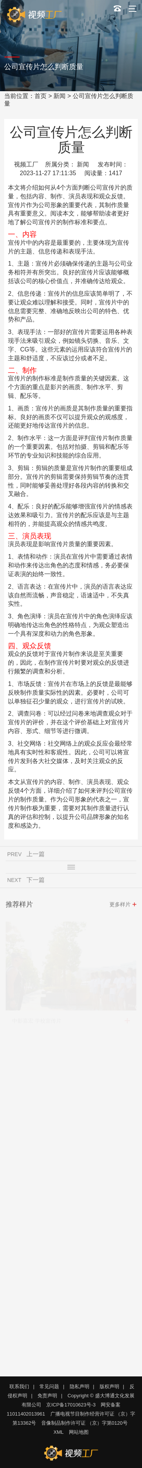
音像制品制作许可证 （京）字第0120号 (84, 1423)
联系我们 (19, 1386)
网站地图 (79, 1432)
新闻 (59, 96)
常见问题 (49, 1386)
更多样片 (120, 907)
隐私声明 (79, 1386)
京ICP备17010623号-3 (70, 1405)
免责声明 (47, 1395)
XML (58, 1432)
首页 (40, 96)
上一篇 (36, 857)
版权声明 (109, 1386)
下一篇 (36, 882)
